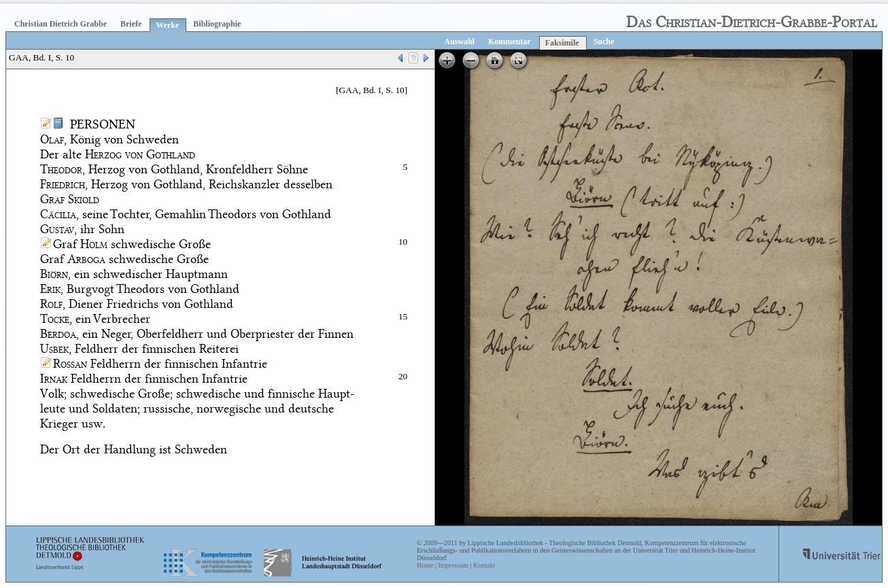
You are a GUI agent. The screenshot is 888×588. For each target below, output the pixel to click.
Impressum (453, 565)
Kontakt (484, 565)
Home (425, 565)
